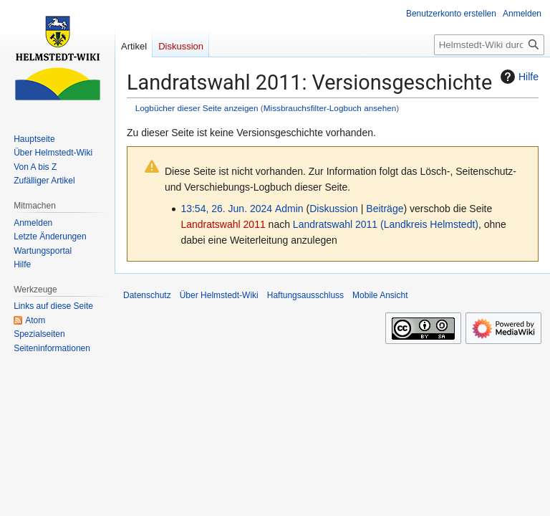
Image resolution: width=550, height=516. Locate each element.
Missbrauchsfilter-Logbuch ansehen (330, 108)
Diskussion (333, 208)
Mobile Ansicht (379, 295)
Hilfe (518, 77)
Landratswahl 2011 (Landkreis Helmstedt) (385, 224)
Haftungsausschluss (305, 295)
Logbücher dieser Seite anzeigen (197, 108)
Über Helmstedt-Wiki (219, 295)
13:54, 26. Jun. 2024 (226, 208)
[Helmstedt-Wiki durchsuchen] (489, 44)
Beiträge (384, 208)
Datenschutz (147, 295)
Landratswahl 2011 (222, 224)
